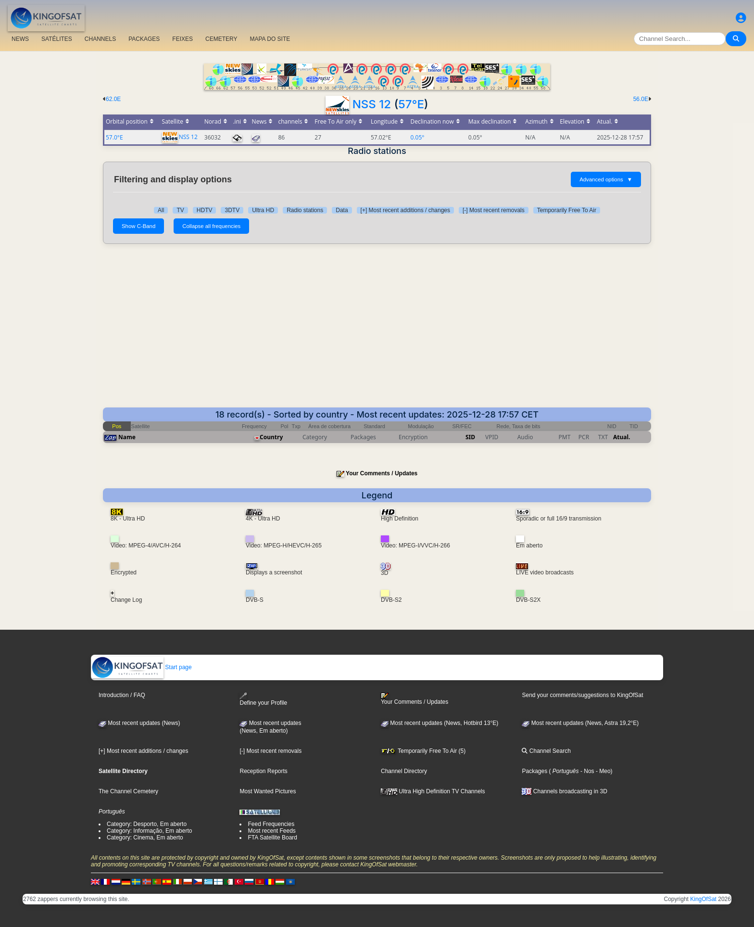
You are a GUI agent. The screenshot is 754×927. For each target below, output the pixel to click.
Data (342, 210)
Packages (534, 771)
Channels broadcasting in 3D (564, 791)
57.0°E (114, 137)
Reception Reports (263, 771)
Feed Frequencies (271, 824)
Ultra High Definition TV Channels (433, 791)
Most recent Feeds (271, 830)
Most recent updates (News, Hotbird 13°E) (439, 723)
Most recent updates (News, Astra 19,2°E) (580, 723)
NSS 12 (371, 104)
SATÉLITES (56, 39)
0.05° (418, 137)
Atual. (621, 437)
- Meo (602, 771)
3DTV (232, 210)
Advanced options (605, 179)
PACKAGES (144, 39)
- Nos (586, 771)
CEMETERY (221, 39)
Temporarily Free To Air (566, 210)
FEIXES (182, 39)
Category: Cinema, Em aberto (145, 837)
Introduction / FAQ (122, 695)
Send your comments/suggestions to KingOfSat (582, 695)
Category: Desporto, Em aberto (147, 824)
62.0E (113, 99)
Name (127, 437)
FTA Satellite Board (272, 837)
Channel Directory (404, 771)
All (161, 210)
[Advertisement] (377, 325)
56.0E (640, 99)
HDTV (205, 210)
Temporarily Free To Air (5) (423, 751)
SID (470, 437)
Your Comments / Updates (381, 473)
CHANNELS (100, 39)
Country (271, 437)
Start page (141, 667)
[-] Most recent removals (494, 210)
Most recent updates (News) (139, 723)
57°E (411, 104)
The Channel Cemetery (128, 791)
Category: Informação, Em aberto (149, 830)
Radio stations (305, 210)
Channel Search (546, 751)
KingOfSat (703, 899)
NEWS (20, 39)
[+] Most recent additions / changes (405, 210)
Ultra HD (263, 210)
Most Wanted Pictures (267, 791)
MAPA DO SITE (270, 39)
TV (180, 210)
